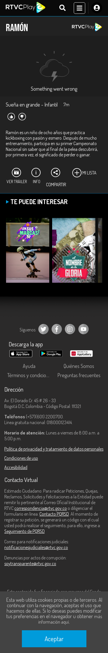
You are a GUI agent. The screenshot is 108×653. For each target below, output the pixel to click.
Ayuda (29, 366)
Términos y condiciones (30, 375)
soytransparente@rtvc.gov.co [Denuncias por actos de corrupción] (30, 563)
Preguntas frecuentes (79, 375)
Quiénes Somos (79, 366)
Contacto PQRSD (54, 514)
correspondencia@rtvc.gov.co (40, 508)
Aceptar (54, 639)
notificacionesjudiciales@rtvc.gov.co (36, 547)
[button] (95, 254)
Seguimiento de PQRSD (24, 531)
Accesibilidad (15, 467)
